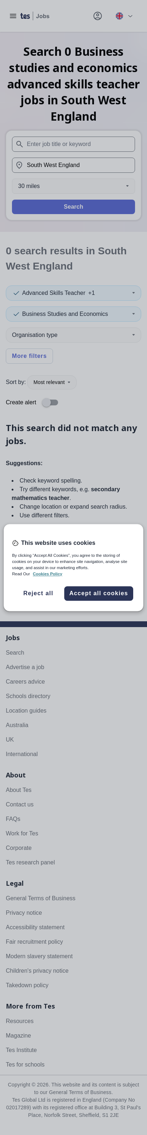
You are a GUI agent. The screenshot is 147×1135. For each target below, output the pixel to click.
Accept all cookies (98, 593)
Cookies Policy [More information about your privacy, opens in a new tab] (47, 574)
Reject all (38, 593)
